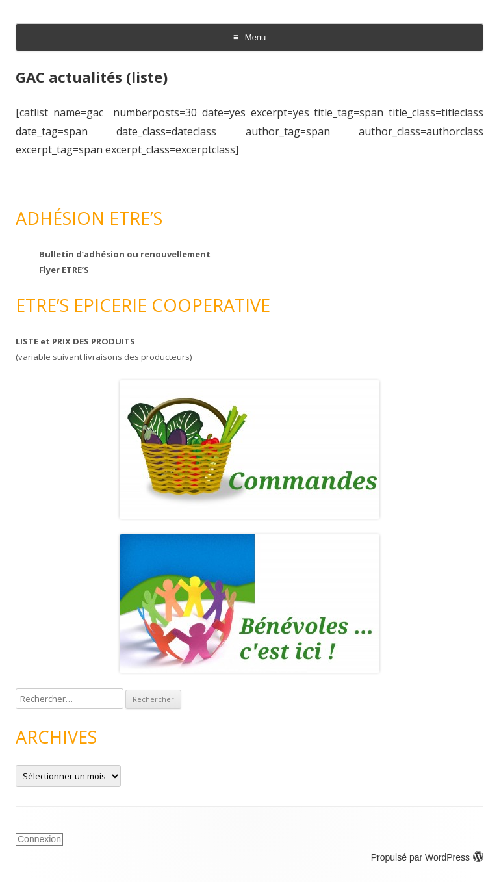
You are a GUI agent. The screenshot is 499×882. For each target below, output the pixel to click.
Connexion (39, 839)
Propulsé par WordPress (427, 857)
